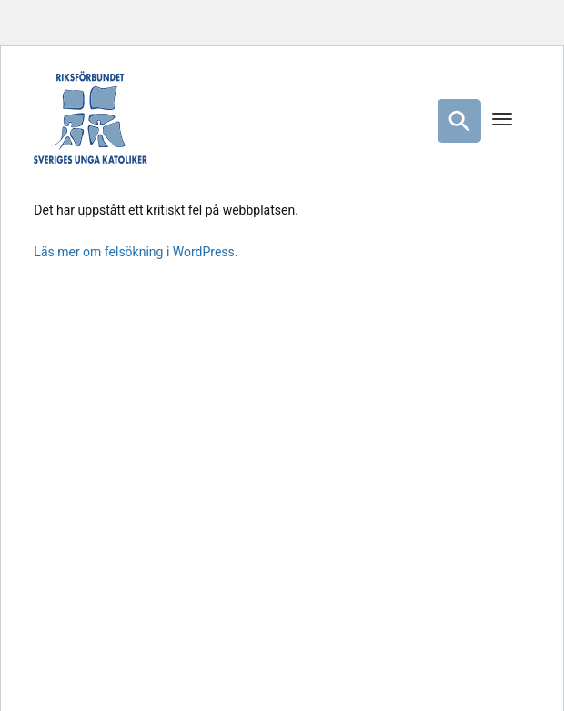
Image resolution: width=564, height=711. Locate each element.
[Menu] (502, 121)
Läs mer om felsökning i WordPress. (135, 252)
